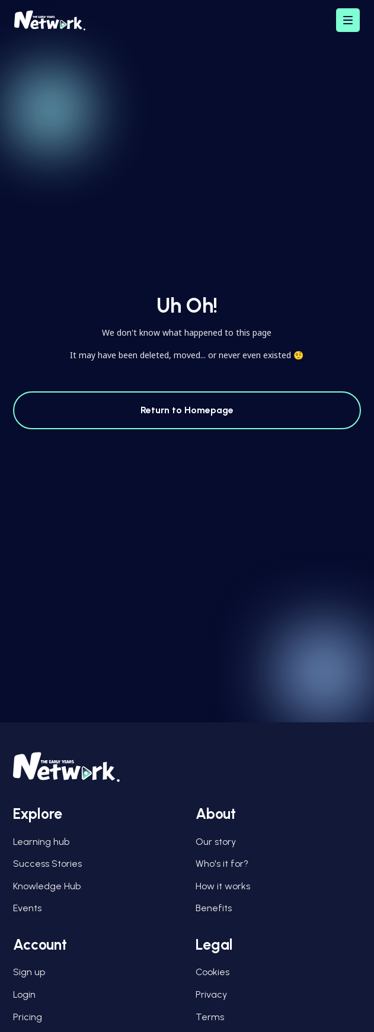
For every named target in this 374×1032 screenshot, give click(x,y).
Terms (210, 1017)
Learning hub (41, 841)
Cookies (212, 972)
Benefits (214, 908)
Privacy (211, 994)
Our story (216, 841)
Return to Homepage (187, 410)
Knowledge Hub (47, 886)
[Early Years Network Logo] (49, 20)
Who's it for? (222, 863)
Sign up (29, 972)
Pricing (27, 1017)
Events (27, 908)
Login (24, 994)
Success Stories (47, 863)
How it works (223, 886)
